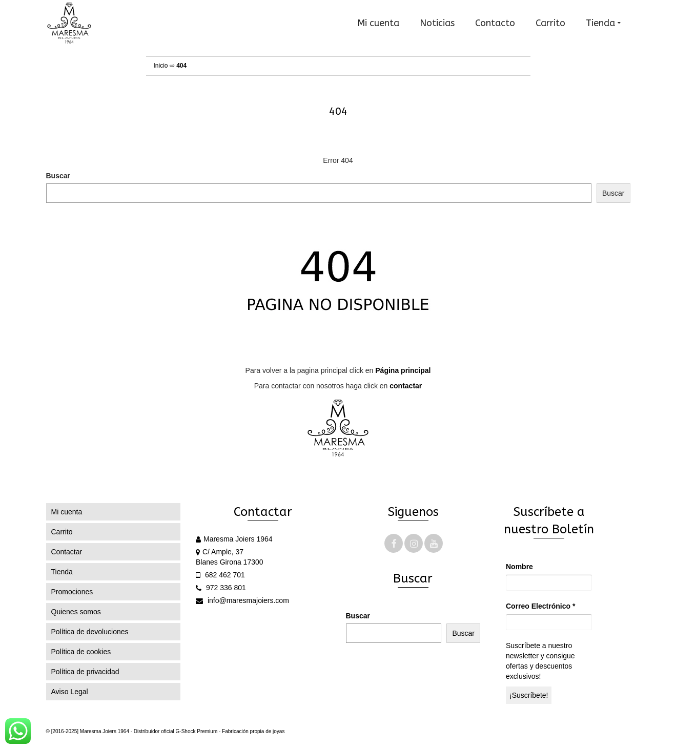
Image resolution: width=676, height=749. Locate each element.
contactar (406, 386)
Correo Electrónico (540, 606)
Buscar (58, 176)
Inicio (161, 65)
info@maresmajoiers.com (242, 600)
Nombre (519, 567)
